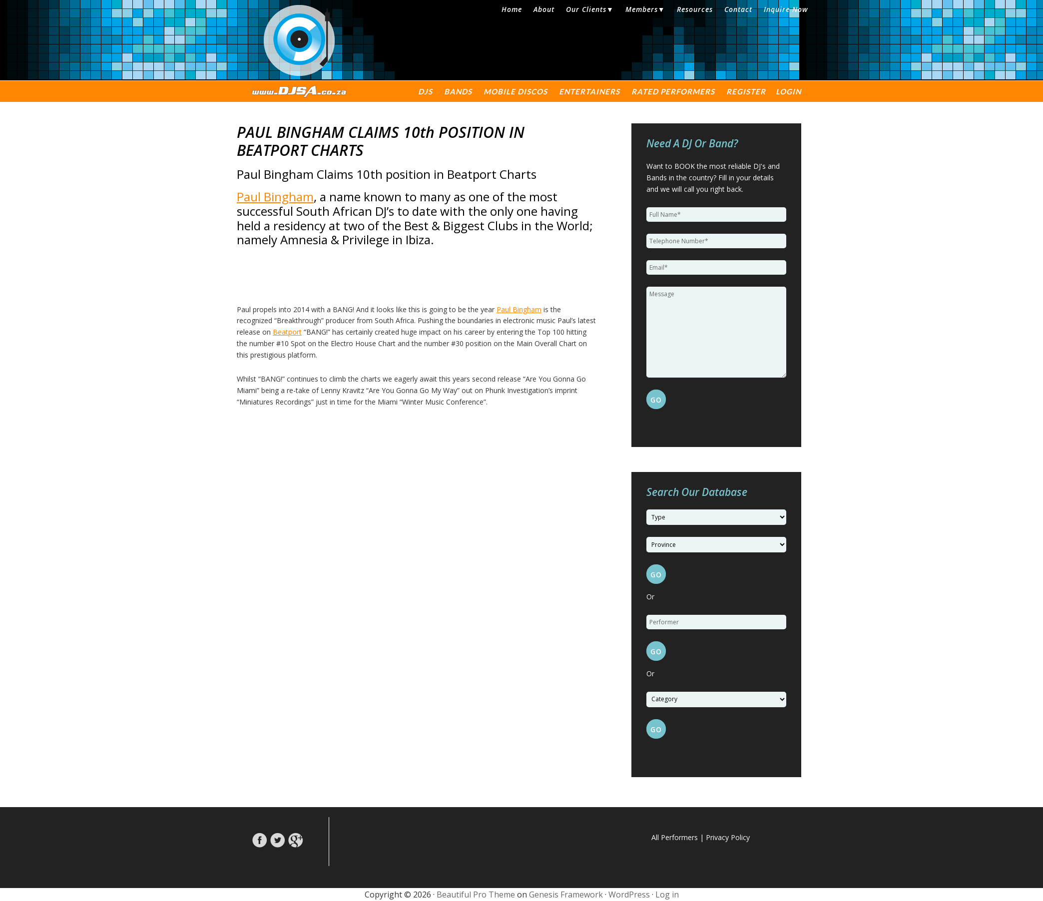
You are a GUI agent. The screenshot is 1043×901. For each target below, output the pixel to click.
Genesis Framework (566, 894)
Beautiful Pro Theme (476, 894)
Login (788, 91)
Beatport (287, 332)
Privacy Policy (728, 837)
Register (746, 91)
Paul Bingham (275, 196)
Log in (667, 894)
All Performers (674, 837)
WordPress (629, 894)
